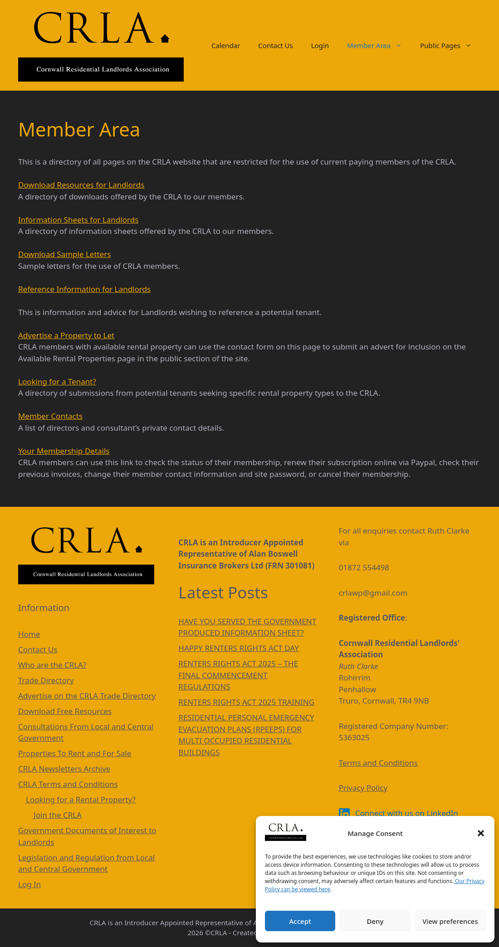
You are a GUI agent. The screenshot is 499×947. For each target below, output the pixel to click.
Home (29, 634)
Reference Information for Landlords (84, 289)
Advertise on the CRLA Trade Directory (87, 695)
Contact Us (275, 45)
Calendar (225, 45)
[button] (480, 833)
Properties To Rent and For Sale (75, 753)
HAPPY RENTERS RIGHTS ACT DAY (238, 648)
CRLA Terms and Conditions (68, 784)
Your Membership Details (63, 451)
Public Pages (450, 45)
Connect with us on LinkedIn (398, 813)
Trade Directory (46, 680)
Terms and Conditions (378, 763)
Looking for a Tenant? (57, 381)
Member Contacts (50, 416)
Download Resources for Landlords (81, 185)
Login (320, 45)
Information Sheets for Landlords (78, 219)
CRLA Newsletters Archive (64, 768)
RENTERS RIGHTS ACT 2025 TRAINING (246, 702)
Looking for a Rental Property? (81, 799)
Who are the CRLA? (52, 665)
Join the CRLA (58, 815)
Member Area (379, 45)
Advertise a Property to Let (66, 335)
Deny (375, 921)
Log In (29, 884)
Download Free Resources (65, 711)
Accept (300, 921)
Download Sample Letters (64, 254)
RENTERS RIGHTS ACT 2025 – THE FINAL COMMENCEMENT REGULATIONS (238, 675)
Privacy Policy (363, 787)
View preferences (450, 921)
